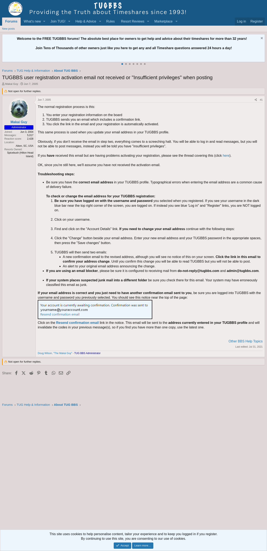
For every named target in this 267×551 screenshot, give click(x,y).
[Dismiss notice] (261, 38)
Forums (11, 21)
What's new (32, 21)
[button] (44, 21)
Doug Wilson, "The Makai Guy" (55, 353)
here (226, 155)
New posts (8, 28)
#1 (261, 99)
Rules (110, 21)
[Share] (255, 100)
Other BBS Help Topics (246, 341)
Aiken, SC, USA (24, 145)
